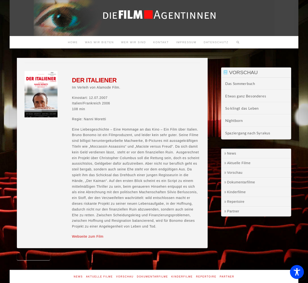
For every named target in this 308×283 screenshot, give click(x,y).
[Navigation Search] (238, 42)
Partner (231, 211)
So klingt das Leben (242, 108)
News (230, 153)
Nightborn (234, 120)
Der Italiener (33, 255)
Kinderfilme (235, 192)
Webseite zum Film (87, 236)
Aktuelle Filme (237, 163)
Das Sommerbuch (240, 83)
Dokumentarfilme (239, 182)
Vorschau (233, 173)
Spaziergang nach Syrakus (247, 133)
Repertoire (234, 202)
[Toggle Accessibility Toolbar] (296, 272)
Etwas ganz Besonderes (245, 96)
